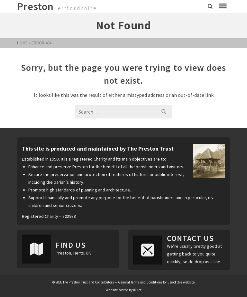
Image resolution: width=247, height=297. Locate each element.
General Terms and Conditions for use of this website (156, 282)
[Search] (210, 6)
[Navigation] (223, 6)
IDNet (137, 290)
